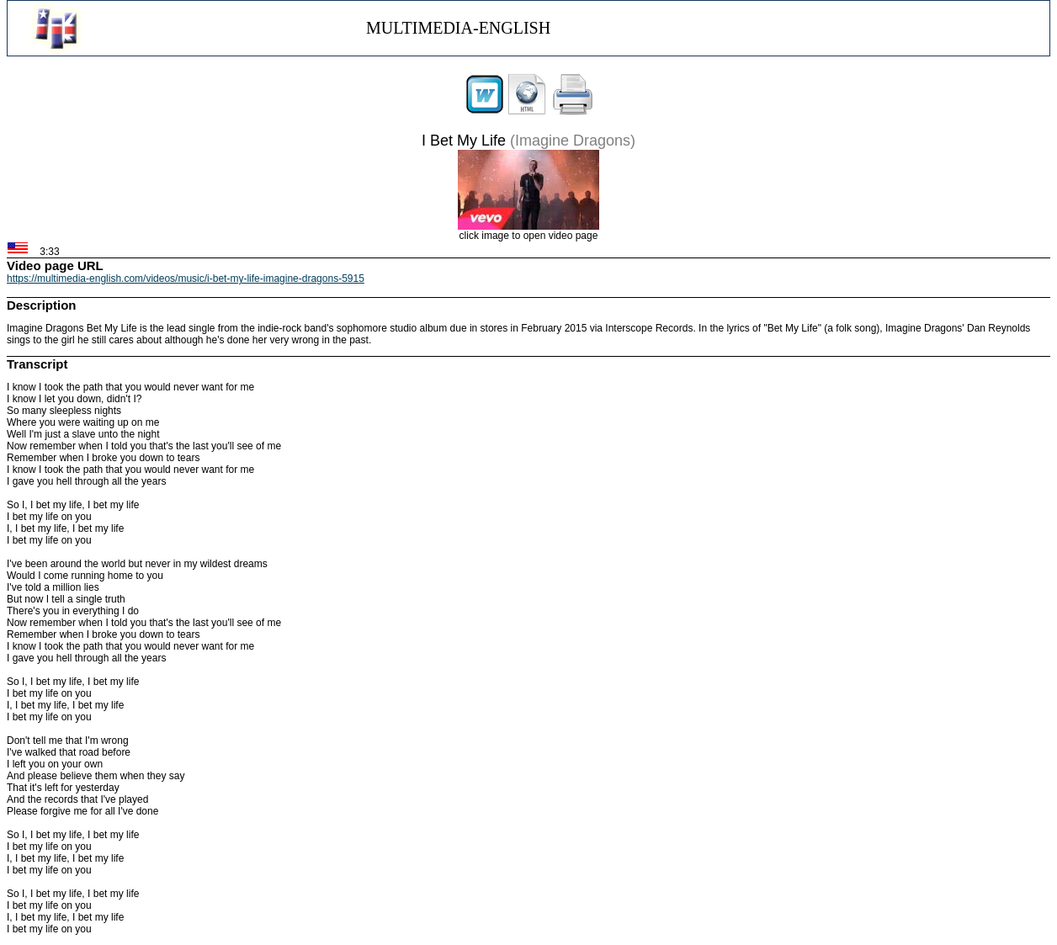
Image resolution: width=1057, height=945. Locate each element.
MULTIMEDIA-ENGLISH (458, 28)
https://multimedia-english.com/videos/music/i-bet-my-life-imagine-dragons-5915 (185, 278)
